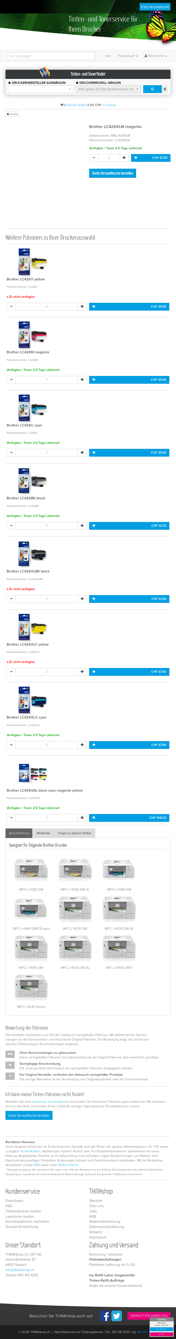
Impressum (98, 1237)
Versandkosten (30, 1151)
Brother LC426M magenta (28, 352)
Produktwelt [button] (128, 56)
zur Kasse (161, 1334)
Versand (95, 1232)
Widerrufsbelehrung (104, 1221)
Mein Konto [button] (156, 56)
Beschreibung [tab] (19, 833)
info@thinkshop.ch (20, 1270)
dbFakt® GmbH (147, 1332)
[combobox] (40, 89)
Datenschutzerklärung (106, 1227)
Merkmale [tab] (43, 833)
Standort (95, 1200)
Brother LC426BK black (26, 498)
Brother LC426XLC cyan (27, 717)
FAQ (9, 1206)
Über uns (96, 1206)
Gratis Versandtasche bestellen (112, 173)
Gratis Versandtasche (155, 6)
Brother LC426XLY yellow (28, 644)
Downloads (14, 1200)
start (108, 56)
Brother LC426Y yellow (26, 279)
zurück (12, 114)
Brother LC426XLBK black (28, 571)
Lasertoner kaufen (20, 1216)
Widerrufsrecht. (68, 1165)
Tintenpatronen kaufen (23, 1211)
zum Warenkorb (161, 1329)
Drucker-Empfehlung (22, 1227)
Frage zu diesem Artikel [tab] (74, 833)
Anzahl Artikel (75, 105)
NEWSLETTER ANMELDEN (149, 1316)
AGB (36, 1165)
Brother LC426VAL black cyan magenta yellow (45, 790)
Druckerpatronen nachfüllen (28, 1221)
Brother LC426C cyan (24, 425)
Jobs (93, 1211)
